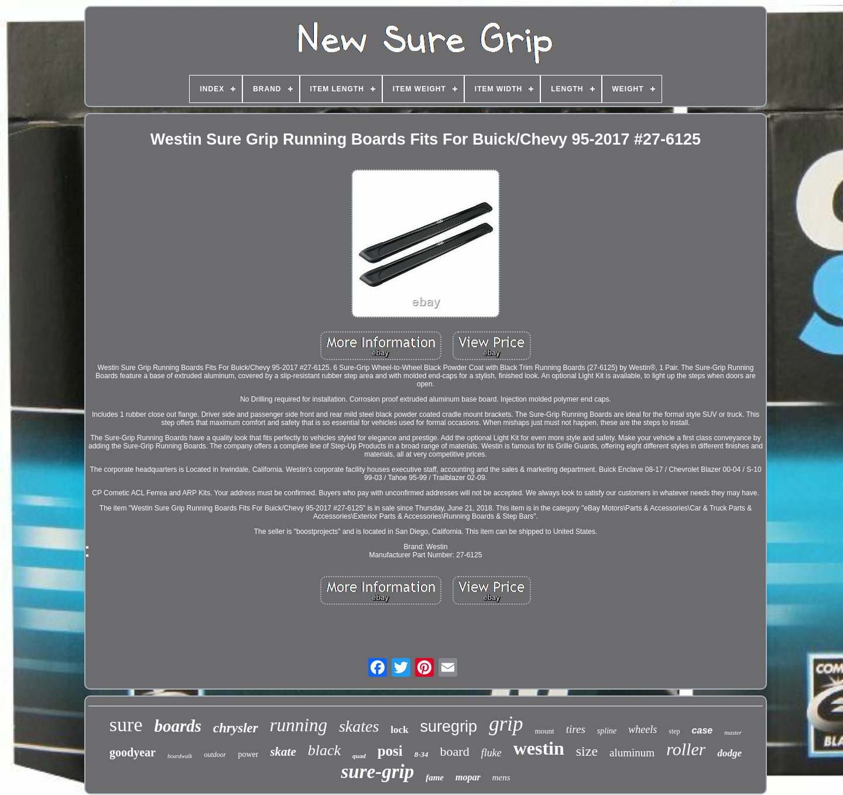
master (733, 732)
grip (506, 723)
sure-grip (377, 771)
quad (359, 755)
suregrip (449, 726)
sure (126, 724)
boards (177, 726)
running (298, 725)
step (674, 731)
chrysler (235, 728)
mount (544, 731)
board (455, 751)
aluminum (631, 752)
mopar (468, 777)
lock (399, 729)
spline (606, 731)
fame (435, 777)
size (587, 751)
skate (283, 752)
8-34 (421, 754)
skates (359, 726)
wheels (642, 729)
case (702, 730)
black (324, 750)
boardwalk (179, 756)
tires (575, 729)
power (248, 754)
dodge (729, 753)
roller (685, 749)
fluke (491, 753)
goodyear (132, 752)
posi (390, 751)
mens (501, 777)
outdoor (215, 755)
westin (538, 748)
